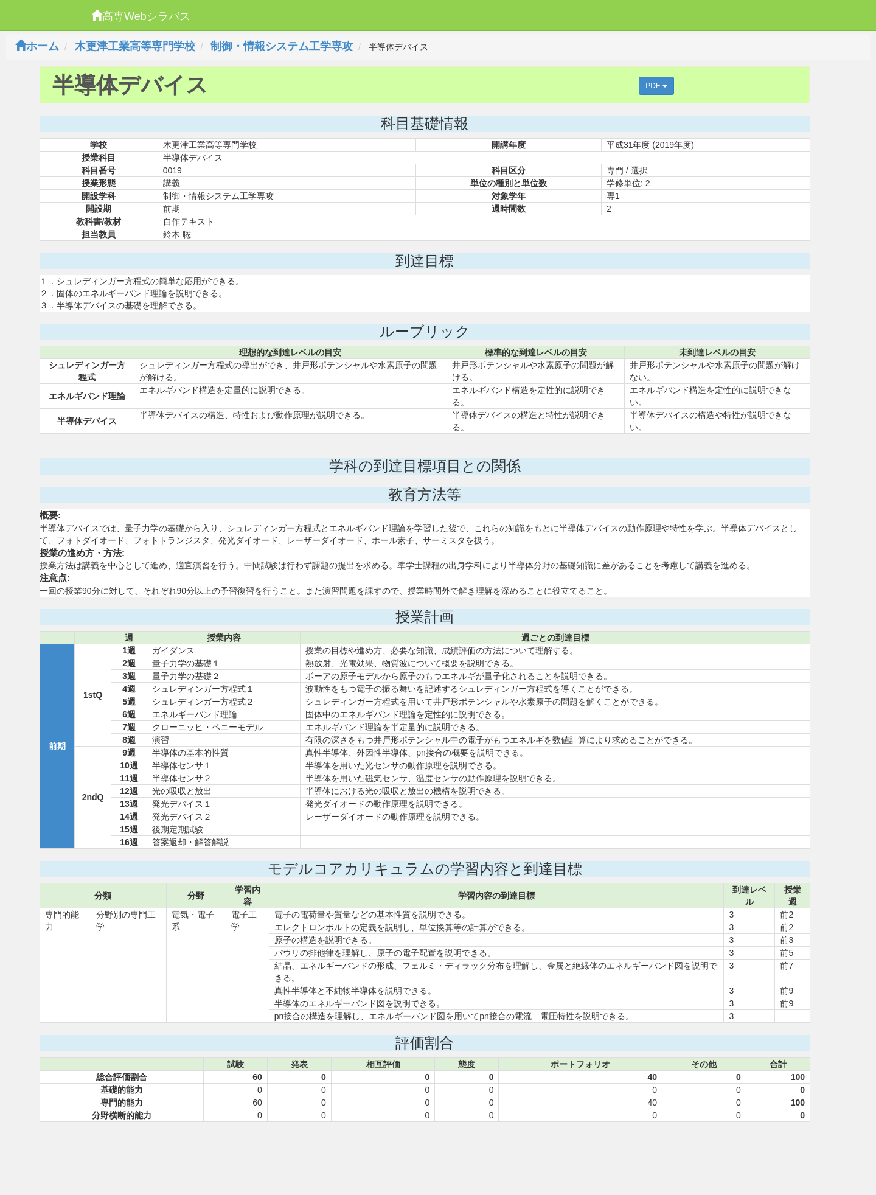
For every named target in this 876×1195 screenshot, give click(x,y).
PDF (656, 86)
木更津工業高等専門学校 (135, 46)
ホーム (37, 46)
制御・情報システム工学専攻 (281, 46)
